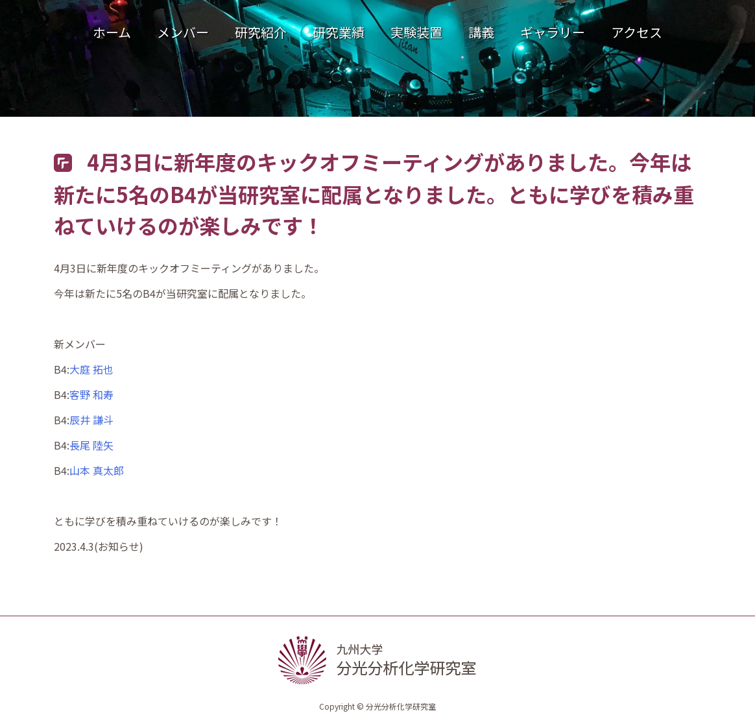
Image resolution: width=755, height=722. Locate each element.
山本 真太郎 (96, 470)
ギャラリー (552, 32)
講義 (481, 32)
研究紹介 (261, 32)
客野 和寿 (91, 394)
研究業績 (339, 32)
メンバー (183, 32)
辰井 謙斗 (91, 419)
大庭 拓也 (91, 369)
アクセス (636, 32)
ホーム (112, 32)
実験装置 (416, 32)
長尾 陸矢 (91, 445)
